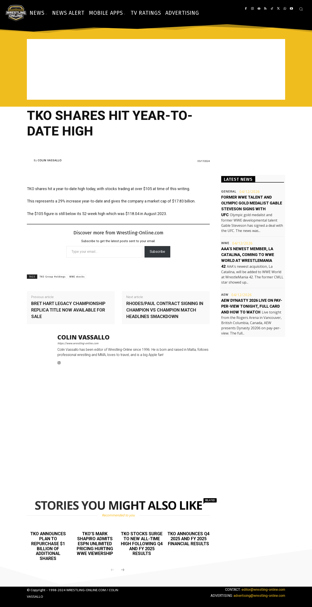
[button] (301, 9)
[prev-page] (112, 569)
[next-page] (122, 569)
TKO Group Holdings (52, 276)
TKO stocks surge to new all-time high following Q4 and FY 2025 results (142, 543)
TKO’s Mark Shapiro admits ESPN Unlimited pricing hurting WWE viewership (95, 543)
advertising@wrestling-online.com (259, 594)
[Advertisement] (156, 69)
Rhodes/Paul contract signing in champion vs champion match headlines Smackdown (164, 310)
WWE (225, 243)
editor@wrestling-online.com (263, 588)
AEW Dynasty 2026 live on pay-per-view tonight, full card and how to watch (251, 306)
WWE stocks (76, 276)
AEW (224, 294)
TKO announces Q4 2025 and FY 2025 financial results (188, 538)
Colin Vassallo (50, 160)
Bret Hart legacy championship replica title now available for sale (68, 310)
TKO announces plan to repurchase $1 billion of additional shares (48, 545)
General (228, 191)
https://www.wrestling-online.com (77, 343)
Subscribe (157, 252)
